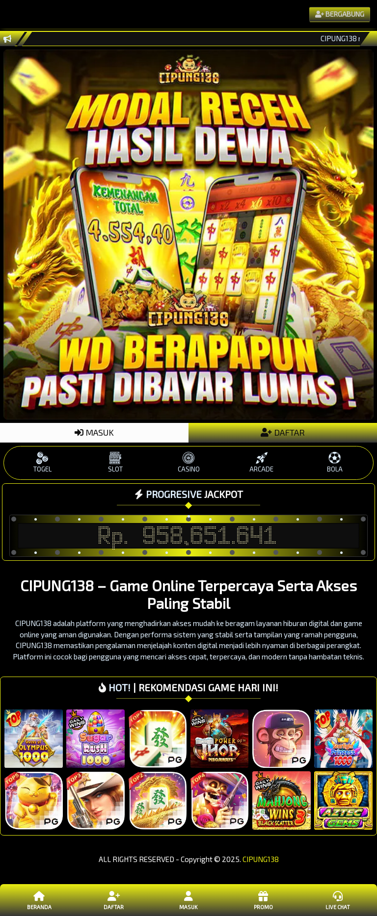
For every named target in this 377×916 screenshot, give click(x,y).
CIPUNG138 (260, 859)
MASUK (94, 432)
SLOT (115, 462)
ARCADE (261, 462)
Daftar (114, 900)
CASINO (188, 462)
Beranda (39, 900)
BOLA (334, 462)
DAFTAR (283, 432)
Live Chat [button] (338, 900)
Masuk (188, 900)
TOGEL (42, 462)
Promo (263, 900)
